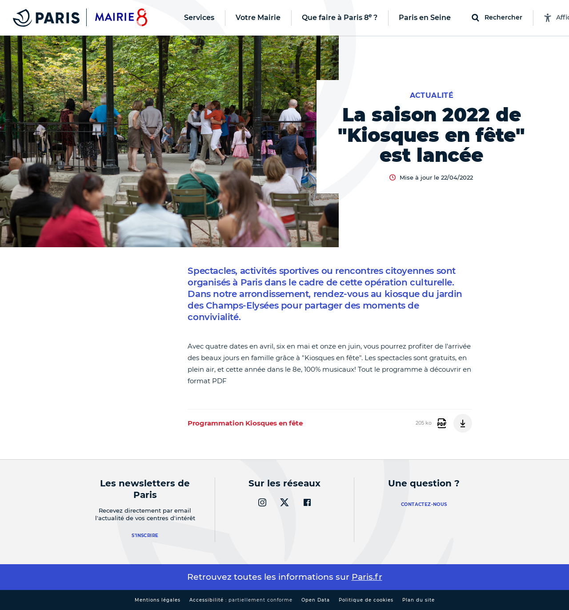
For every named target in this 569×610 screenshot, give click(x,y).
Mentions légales (157, 600)
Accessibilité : (241, 600)
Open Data (315, 600)
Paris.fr (367, 577)
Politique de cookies (366, 600)
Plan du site (418, 600)
